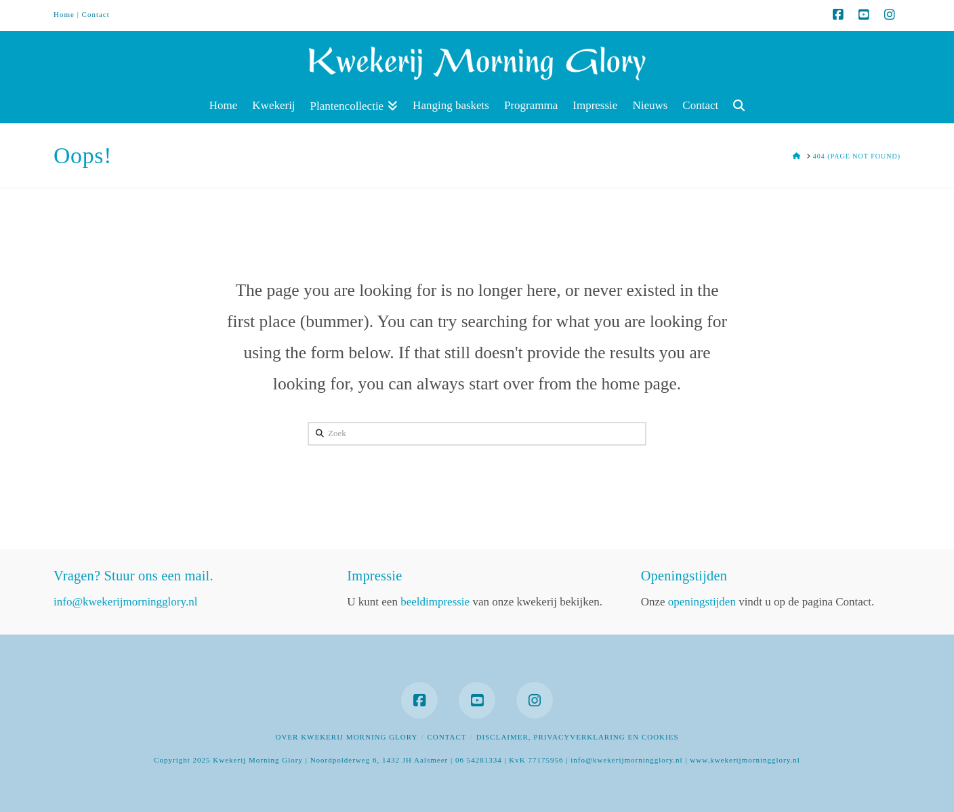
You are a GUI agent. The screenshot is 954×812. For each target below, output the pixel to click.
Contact (96, 14)
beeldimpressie (435, 601)
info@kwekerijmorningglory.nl (125, 601)
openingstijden (702, 601)
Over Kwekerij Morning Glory (346, 737)
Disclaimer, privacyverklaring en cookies (577, 737)
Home (64, 14)
